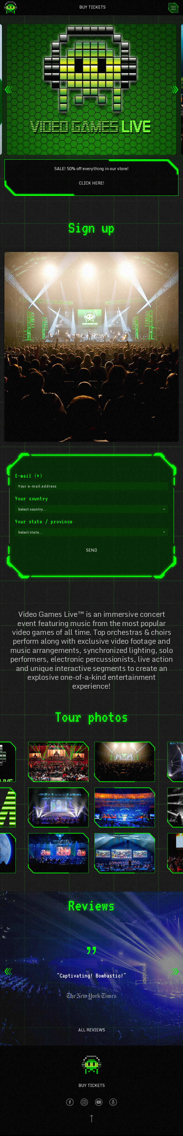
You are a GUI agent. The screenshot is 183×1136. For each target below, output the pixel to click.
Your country (31, 498)
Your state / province (44, 521)
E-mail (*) (28, 476)
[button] (91, 509)
